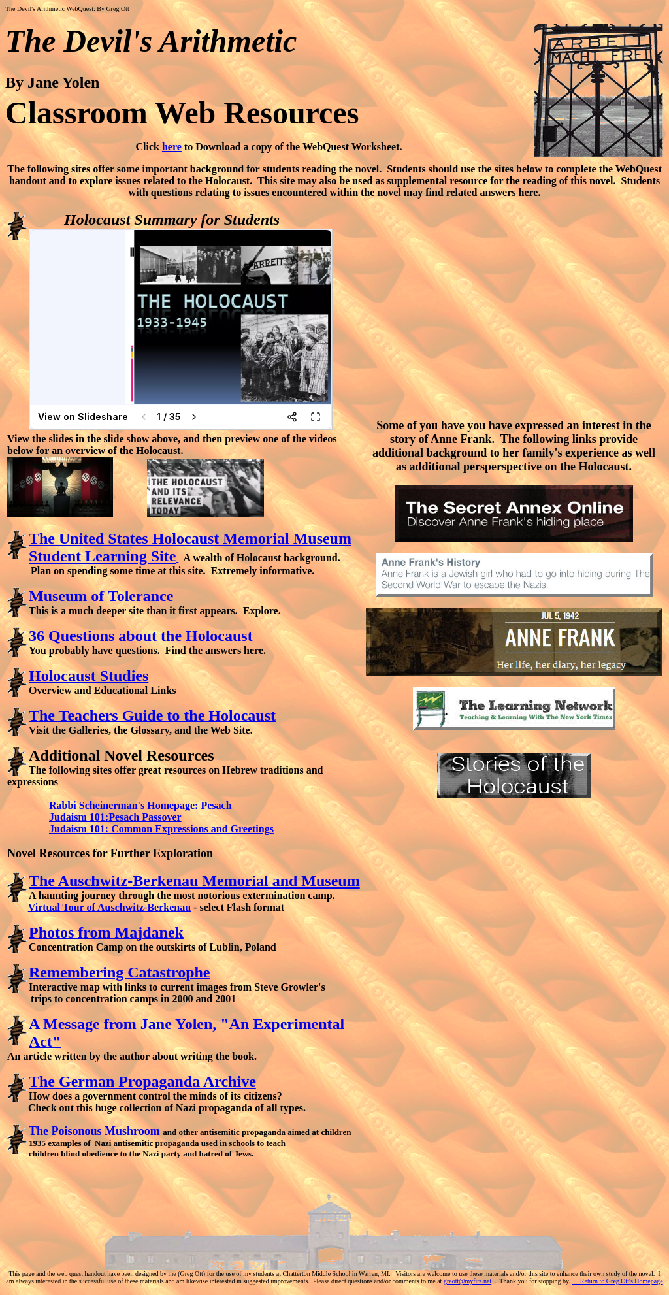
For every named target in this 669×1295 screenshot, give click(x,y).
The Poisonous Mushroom (94, 1131)
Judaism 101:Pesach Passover (115, 817)
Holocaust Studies (88, 675)
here (172, 146)
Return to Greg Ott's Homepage (617, 1281)
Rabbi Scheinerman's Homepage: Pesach (140, 805)
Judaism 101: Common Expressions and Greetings (161, 828)
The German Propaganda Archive (142, 1081)
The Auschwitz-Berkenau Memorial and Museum (194, 880)
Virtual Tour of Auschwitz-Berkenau (109, 907)
